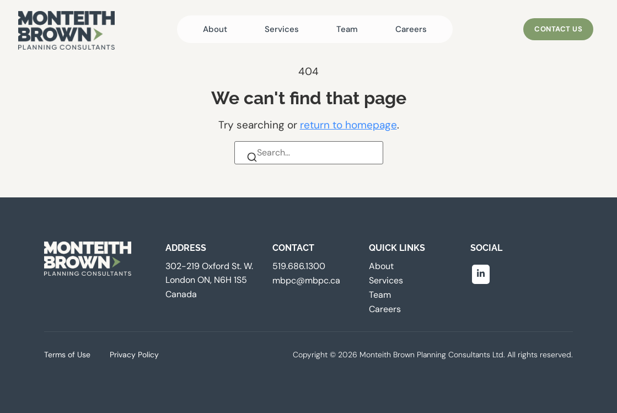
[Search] (253, 159)
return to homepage (348, 125)
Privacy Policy (134, 355)
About (215, 29)
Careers (411, 29)
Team (347, 29)
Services (282, 29)
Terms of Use (67, 355)
